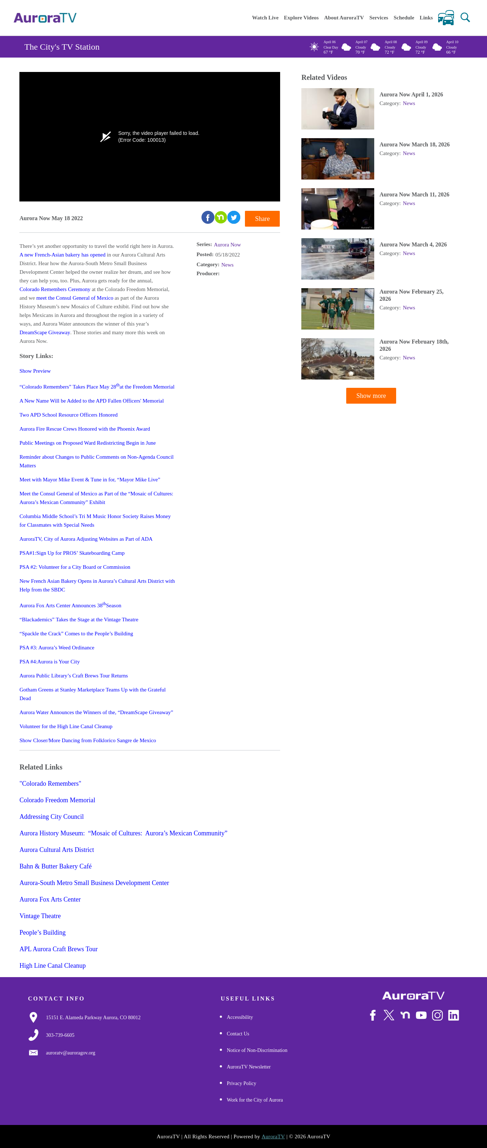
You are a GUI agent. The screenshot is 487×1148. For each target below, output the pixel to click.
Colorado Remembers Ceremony (54, 289)
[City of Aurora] (413, 995)
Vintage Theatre (40, 916)
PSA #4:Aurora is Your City (49, 661)
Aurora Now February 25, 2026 (412, 295)
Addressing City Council (51, 816)
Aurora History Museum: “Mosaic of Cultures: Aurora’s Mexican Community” (123, 833)
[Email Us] (70, 1053)
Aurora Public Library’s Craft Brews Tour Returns (73, 676)
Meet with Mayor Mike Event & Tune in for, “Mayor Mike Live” (89, 479)
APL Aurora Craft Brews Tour (58, 949)
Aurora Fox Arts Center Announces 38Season (70, 604)
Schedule (404, 18)
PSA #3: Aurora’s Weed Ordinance (56, 647)
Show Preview (35, 371)
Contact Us (238, 1033)
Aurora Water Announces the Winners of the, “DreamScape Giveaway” (96, 712)
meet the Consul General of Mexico (74, 298)
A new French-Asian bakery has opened (62, 255)
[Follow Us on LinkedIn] (453, 1015)
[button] (465, 17)
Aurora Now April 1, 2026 (411, 95)
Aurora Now (227, 245)
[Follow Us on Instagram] (437, 1015)
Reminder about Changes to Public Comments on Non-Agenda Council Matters (96, 461)
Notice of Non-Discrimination (257, 1050)
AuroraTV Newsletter (248, 1067)
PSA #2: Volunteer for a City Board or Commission (74, 567)
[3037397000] (60, 1035)
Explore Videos (301, 18)
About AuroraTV (344, 18)
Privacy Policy (241, 1083)
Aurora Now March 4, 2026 (413, 245)
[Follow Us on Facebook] (372, 1015)
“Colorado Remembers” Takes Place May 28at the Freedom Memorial (97, 386)
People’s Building (42, 932)
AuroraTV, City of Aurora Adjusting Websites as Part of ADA (86, 539)
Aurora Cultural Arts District (56, 849)
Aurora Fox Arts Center (49, 899)
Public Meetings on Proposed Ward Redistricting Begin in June (87, 443)
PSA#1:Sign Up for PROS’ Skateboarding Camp (72, 553)
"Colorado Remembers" (50, 783)
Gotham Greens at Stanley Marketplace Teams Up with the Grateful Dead (92, 694)
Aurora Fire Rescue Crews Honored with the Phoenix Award (84, 429)
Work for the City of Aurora (255, 1100)
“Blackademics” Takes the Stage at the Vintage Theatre (78, 619)
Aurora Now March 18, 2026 (415, 145)
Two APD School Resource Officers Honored (68, 415)
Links (426, 18)
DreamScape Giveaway (44, 332)
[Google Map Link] (93, 1017)
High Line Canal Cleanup (52, 965)
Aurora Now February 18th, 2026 (414, 345)
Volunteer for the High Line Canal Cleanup (65, 726)
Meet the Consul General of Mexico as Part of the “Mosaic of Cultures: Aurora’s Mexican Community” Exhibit (96, 498)
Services (378, 18)
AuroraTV (273, 1136)
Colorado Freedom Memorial (57, 800)
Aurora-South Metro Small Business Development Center (94, 882)
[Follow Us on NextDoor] (405, 1015)
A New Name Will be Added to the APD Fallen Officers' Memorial (91, 401)
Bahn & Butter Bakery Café (55, 866)
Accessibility (240, 1017)
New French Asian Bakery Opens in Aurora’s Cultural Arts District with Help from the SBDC (97, 585)
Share (262, 218)
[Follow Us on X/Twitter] (389, 1015)
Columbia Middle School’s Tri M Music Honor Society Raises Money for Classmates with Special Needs (95, 520)
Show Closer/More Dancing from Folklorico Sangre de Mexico (87, 740)
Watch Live (265, 18)
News (227, 265)
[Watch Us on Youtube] (421, 1015)
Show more (371, 396)
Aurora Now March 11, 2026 (415, 195)
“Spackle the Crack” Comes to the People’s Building (76, 633)
